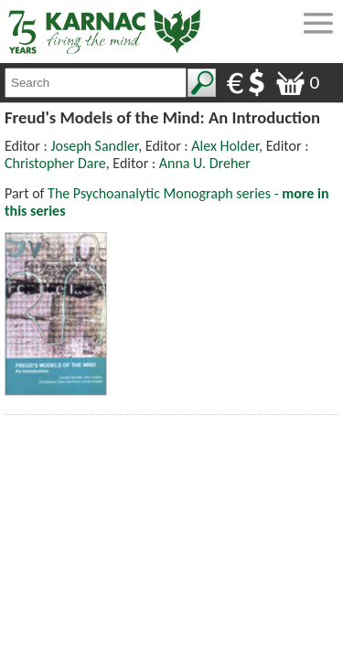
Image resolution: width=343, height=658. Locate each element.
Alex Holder (225, 145)
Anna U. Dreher (205, 163)
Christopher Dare (55, 163)
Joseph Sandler (94, 145)
